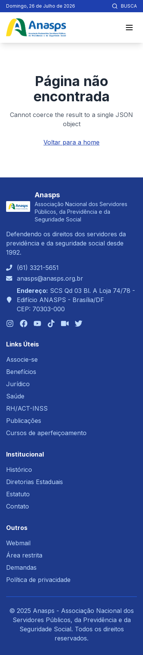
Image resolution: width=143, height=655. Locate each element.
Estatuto (18, 494)
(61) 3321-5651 (38, 267)
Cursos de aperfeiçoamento (46, 433)
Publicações (23, 420)
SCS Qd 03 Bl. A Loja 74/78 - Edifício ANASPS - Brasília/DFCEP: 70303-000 (76, 300)
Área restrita (24, 555)
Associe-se (22, 359)
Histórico (19, 469)
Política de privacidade (38, 579)
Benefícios (21, 371)
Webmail (18, 543)
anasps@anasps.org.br (50, 278)
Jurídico (18, 384)
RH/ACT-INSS (27, 408)
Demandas (21, 567)
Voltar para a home (71, 142)
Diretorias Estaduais (34, 482)
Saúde (15, 396)
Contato (17, 506)
